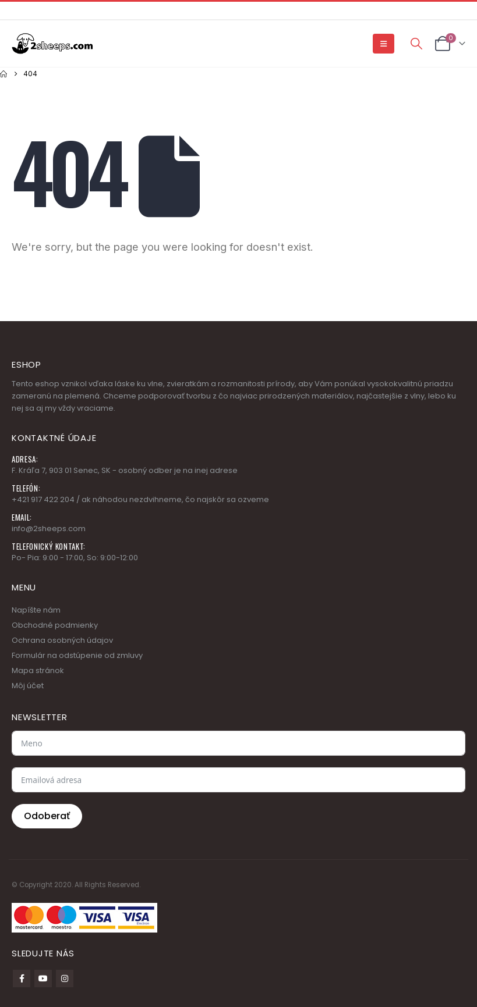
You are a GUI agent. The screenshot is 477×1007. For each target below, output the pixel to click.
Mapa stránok (38, 670)
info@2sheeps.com (49, 528)
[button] (383, 44)
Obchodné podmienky (55, 625)
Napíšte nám (36, 609)
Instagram (64, 978)
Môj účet (28, 685)
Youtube (43, 978)
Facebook (21, 978)
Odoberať (47, 816)
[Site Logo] (52, 44)
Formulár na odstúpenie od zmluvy (77, 655)
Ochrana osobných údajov (62, 640)
